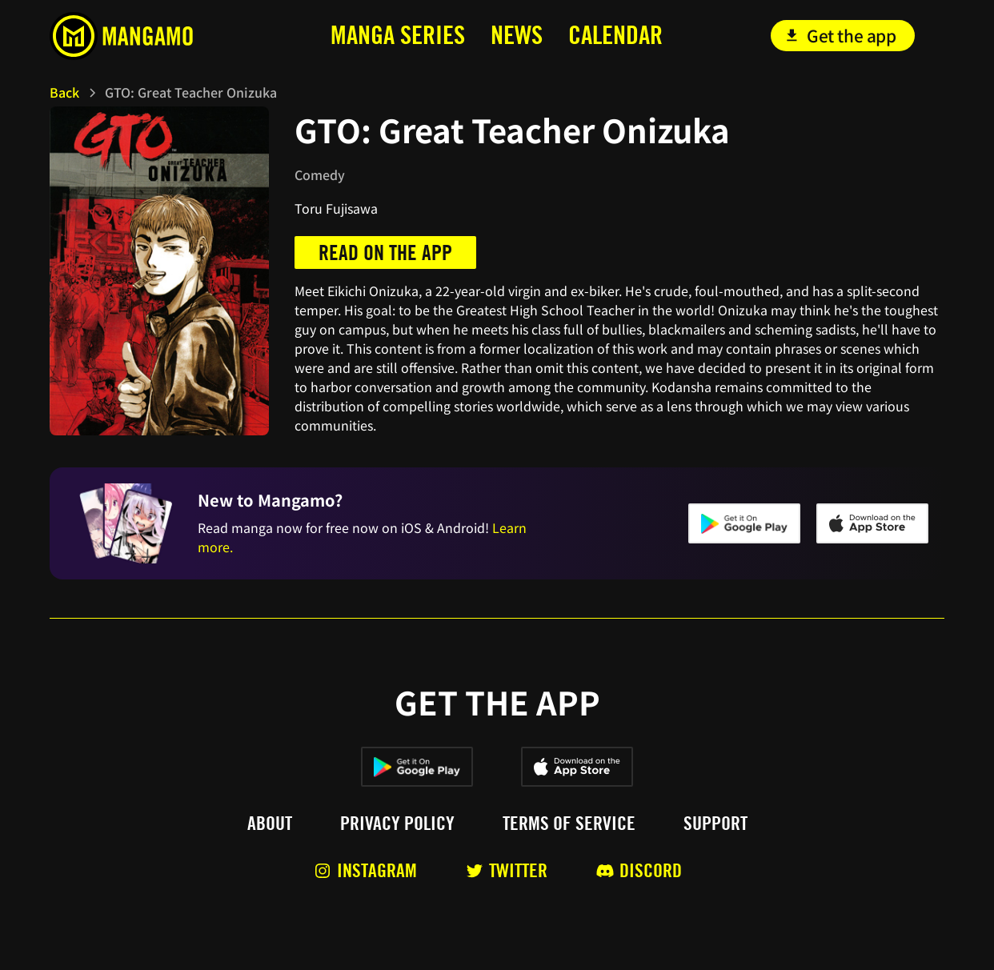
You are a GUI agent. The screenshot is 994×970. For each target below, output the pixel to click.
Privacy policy (397, 823)
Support (715, 823)
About (269, 823)
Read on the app (385, 252)
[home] (143, 36)
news (517, 34)
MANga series (398, 34)
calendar (615, 34)
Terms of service (569, 823)
